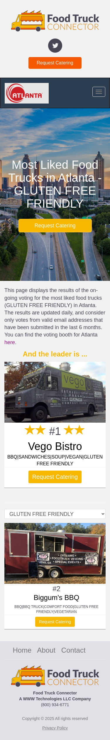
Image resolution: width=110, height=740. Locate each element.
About (46, 650)
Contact (73, 650)
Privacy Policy (55, 728)
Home (22, 650)
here (9, 342)
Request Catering (55, 62)
